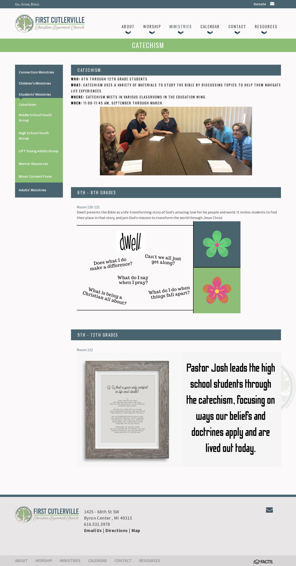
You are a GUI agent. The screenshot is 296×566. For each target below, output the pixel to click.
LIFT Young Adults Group (39, 151)
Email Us (93, 530)
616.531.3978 (97, 524)
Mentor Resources (33, 163)
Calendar (97, 560)
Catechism (27, 104)
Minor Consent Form (35, 176)
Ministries (70, 560)
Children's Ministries (35, 83)
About (21, 560)
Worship (43, 560)
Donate (260, 4)
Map (135, 530)
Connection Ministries (36, 72)
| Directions (115, 530)
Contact (123, 560)
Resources (149, 560)
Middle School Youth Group (35, 117)
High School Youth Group (34, 135)
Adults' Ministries (32, 190)
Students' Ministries (35, 94)
